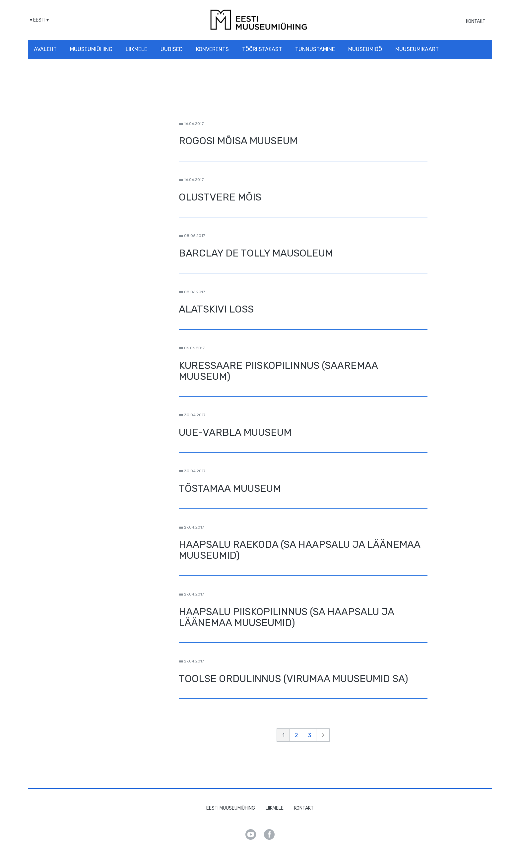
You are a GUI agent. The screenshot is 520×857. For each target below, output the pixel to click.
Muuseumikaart (417, 49)
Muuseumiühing (91, 49)
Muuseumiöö (365, 49)
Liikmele (136, 49)
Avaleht (45, 49)
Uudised (172, 49)
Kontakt (476, 21)
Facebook (269, 834)
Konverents (212, 49)
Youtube (250, 834)
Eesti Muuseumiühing (230, 808)
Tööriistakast (262, 49)
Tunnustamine (315, 49)
